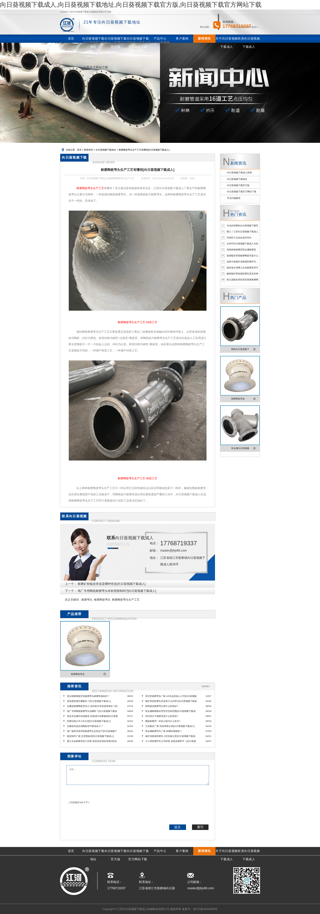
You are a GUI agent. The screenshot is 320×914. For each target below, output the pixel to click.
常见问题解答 (233, 198)
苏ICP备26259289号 (205, 908)
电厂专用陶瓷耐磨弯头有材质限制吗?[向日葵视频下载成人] (117, 591)
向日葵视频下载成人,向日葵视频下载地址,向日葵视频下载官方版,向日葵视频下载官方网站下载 (131, 4)
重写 (200, 827)
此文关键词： (73, 599)
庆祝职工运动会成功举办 (239, 237)
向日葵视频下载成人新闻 (239, 172)
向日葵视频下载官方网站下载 (241, 191)
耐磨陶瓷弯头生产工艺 (126, 599)
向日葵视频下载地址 (106, 150)
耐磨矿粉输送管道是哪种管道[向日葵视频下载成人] (112, 584)
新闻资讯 (88, 150)
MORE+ (206, 686)
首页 (79, 150)
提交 (177, 827)
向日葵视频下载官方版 (238, 185)
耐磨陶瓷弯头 (102, 599)
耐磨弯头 (87, 599)
